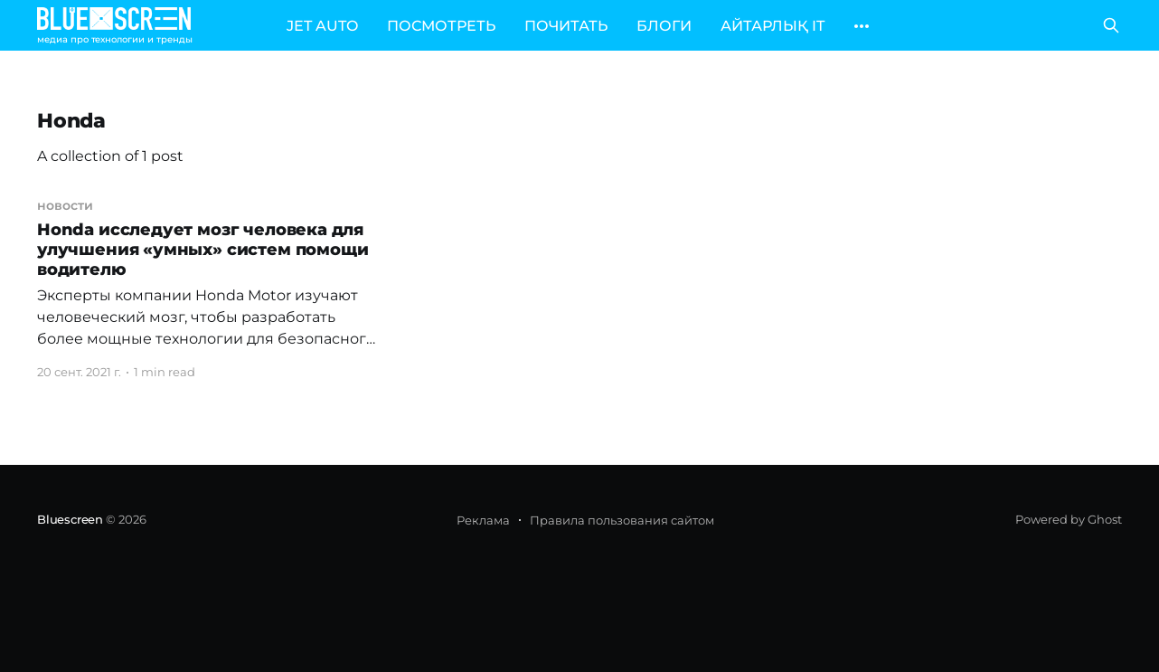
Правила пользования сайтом (622, 520)
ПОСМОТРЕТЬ (441, 25)
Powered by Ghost (1068, 519)
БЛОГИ (664, 25)
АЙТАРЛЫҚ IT (772, 25)
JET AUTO (322, 25)
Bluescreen (70, 519)
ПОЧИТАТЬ (566, 25)
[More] (861, 26)
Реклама (483, 520)
